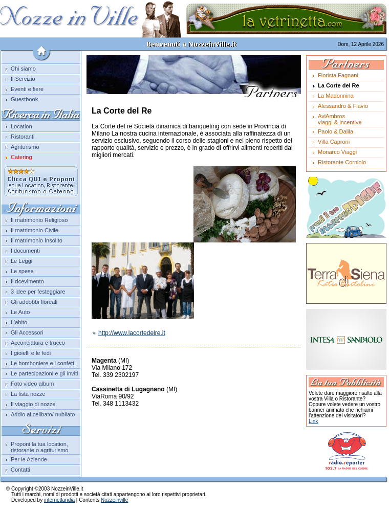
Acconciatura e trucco (38, 343)
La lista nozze (28, 394)
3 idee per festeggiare (38, 291)
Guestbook (24, 99)
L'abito (19, 322)
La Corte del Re (338, 85)
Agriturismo (25, 147)
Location (21, 126)
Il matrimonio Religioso (39, 220)
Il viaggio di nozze (33, 404)
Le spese (22, 271)
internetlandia (59, 500)
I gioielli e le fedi (31, 353)
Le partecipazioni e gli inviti (44, 373)
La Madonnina (336, 96)
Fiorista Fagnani (338, 75)
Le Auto (20, 312)
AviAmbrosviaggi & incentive (340, 119)
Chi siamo (23, 68)
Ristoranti (22, 136)
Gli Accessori (27, 332)
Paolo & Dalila (335, 131)
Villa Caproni (334, 142)
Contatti (20, 469)
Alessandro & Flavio (343, 106)
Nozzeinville (114, 500)
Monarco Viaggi (337, 152)
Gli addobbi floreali (34, 302)
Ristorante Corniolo (342, 162)
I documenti (25, 251)
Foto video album (32, 384)
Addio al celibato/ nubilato (43, 414)
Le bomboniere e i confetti (43, 363)
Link (313, 421)
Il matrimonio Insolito (36, 240)
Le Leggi (21, 261)
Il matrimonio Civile (34, 230)
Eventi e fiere (27, 89)
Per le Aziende (29, 459)
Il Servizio (23, 79)
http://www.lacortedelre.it (128, 333)
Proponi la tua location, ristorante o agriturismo (40, 447)
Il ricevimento (27, 281)
